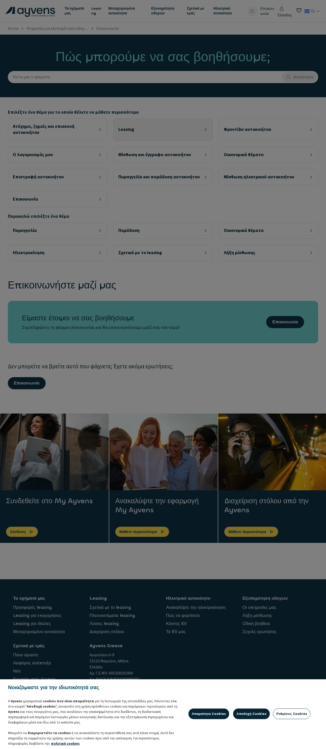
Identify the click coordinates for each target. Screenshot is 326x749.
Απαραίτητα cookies (209, 739)
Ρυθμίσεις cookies (291, 739)
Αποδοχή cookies (251, 739)
